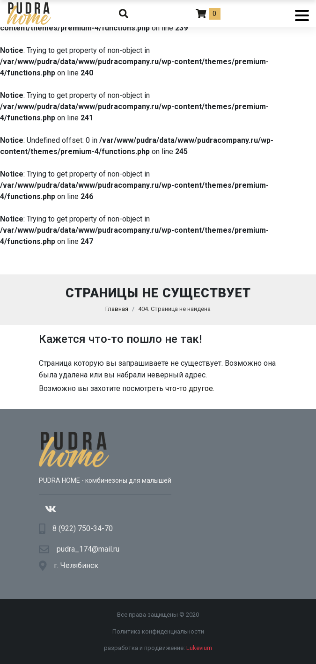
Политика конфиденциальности (158, 631)
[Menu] (298, 13)
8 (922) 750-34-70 (82, 528)
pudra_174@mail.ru (88, 549)
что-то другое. (189, 388)
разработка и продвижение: (158, 647)
